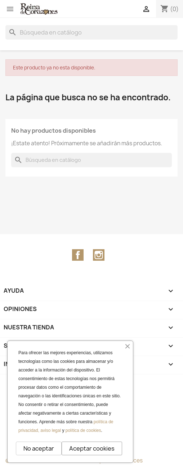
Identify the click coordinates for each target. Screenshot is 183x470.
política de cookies (83, 430)
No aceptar (38, 448)
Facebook (78, 255)
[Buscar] (91, 32)
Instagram (98, 255)
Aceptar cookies (92, 448)
